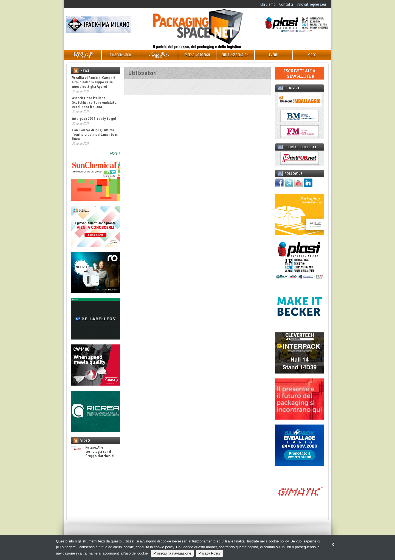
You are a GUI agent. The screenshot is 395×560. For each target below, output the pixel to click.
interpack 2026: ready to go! (94, 118)
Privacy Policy (209, 553)
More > (115, 153)
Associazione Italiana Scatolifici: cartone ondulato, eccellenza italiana (94, 102)
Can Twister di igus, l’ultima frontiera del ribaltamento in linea (95, 134)
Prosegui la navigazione (172, 553)
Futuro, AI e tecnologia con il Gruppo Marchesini (92, 451)
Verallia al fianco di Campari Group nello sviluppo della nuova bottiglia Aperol (93, 82)
